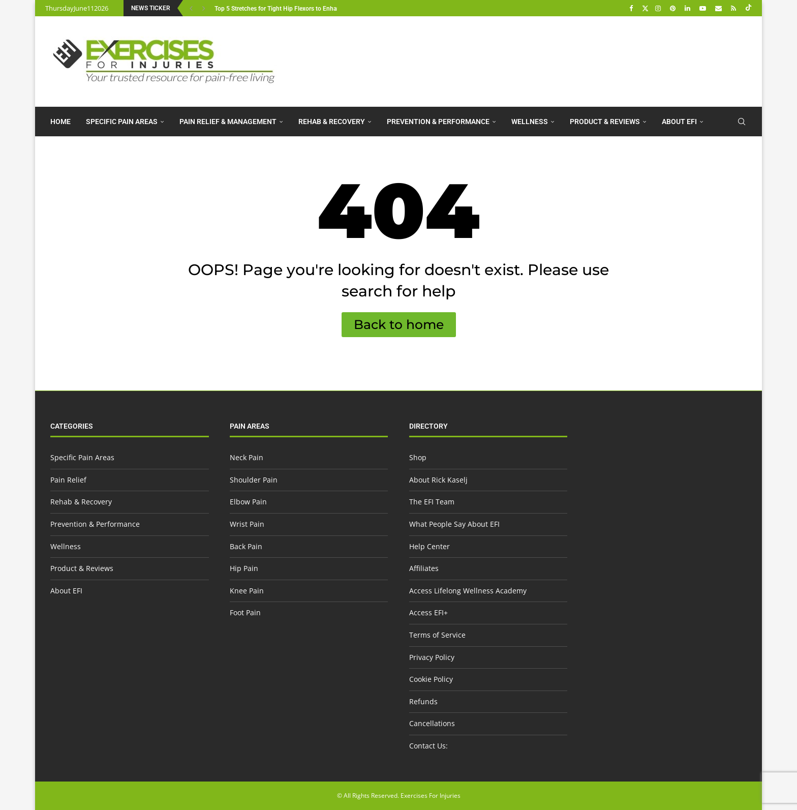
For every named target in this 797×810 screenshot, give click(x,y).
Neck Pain (246, 457)
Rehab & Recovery (331, 121)
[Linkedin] (689, 8)
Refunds (423, 701)
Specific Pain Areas (122, 121)
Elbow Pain (248, 501)
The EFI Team (431, 501)
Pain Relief (68, 480)
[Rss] (735, 8)
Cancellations (432, 723)
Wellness (529, 121)
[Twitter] (645, 8)
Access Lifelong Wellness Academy (468, 590)
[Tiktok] (748, 8)
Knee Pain (247, 590)
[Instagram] (659, 8)
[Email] (719, 8)
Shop (417, 457)
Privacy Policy (431, 657)
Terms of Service (437, 635)
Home (60, 121)
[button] (192, 8)
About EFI (679, 121)
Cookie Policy (431, 679)
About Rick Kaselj (438, 480)
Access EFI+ (428, 612)
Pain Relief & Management (228, 121)
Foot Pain (245, 612)
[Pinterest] (674, 8)
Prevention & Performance (438, 121)
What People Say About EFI (454, 524)
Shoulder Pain (254, 480)
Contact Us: (428, 746)
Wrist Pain (247, 524)
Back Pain (246, 546)
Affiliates (424, 568)
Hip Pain (244, 568)
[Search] (742, 121)
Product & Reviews (605, 121)
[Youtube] (704, 8)
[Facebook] (632, 8)
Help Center (429, 546)
